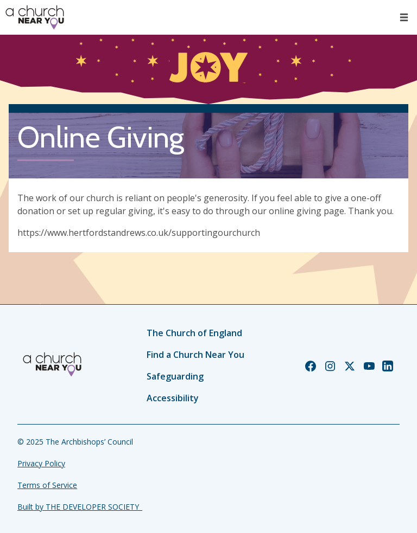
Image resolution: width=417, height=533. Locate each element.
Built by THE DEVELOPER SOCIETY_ (79, 507)
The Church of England (194, 333)
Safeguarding (175, 376)
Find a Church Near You (195, 355)
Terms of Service (47, 485)
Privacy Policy (41, 463)
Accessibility (173, 398)
